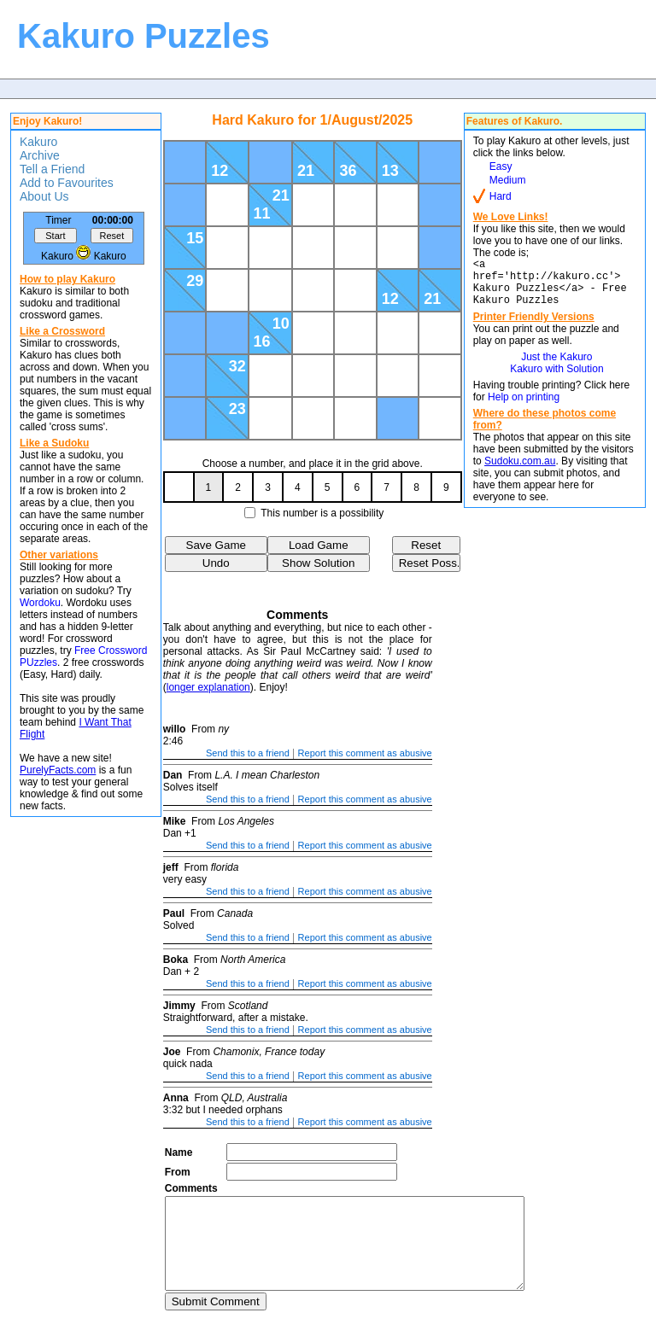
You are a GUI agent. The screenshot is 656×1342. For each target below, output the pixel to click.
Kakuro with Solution (556, 379)
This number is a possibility (322, 513)
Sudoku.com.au (519, 471)
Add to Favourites (67, 183)
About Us (44, 196)
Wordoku (40, 603)
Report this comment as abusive (365, 753)
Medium (507, 180)
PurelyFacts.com (58, 770)
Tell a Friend (52, 169)
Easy (500, 166)
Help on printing (523, 407)
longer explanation (208, 687)
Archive (40, 155)
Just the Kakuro (556, 367)
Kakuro (38, 142)
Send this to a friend (248, 753)
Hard (500, 196)
